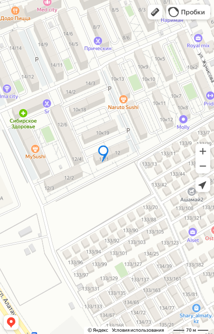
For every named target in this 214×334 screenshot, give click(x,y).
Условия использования (138, 330)
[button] (155, 12)
